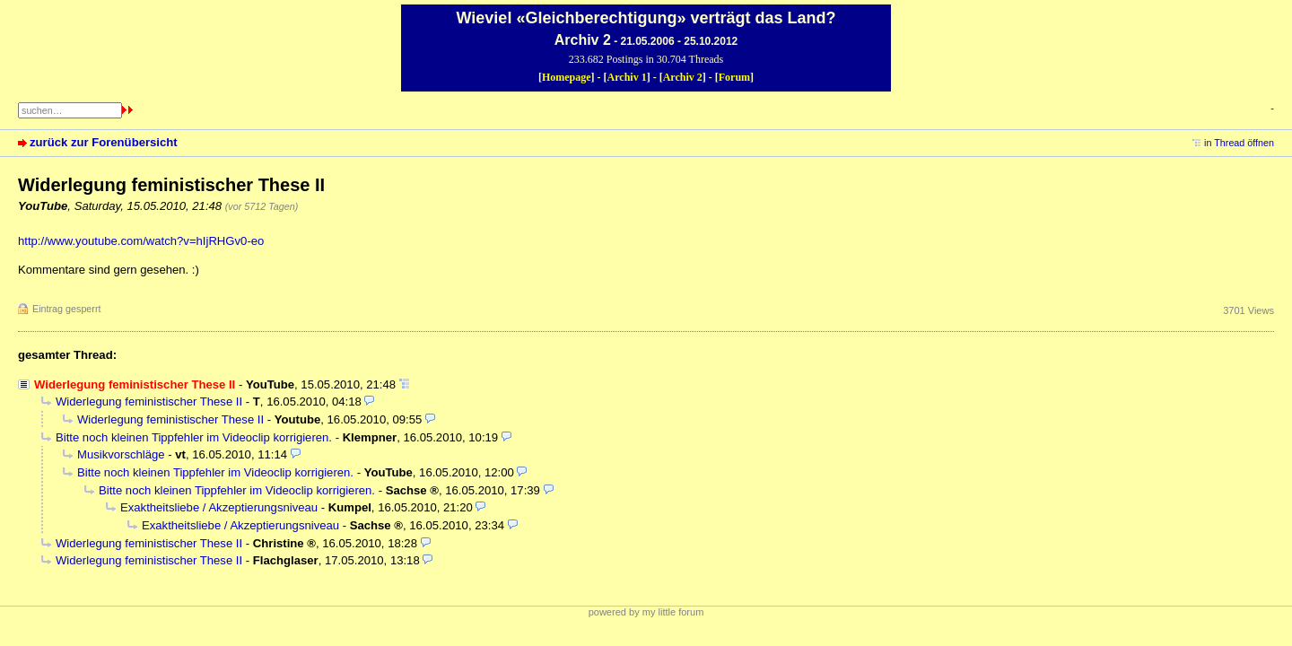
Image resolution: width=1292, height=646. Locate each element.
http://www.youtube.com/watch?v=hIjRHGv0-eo (141, 241)
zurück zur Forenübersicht (104, 142)
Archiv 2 (683, 77)
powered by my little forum (646, 612)
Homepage (566, 77)
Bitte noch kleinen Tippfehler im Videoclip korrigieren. (194, 437)
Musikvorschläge (121, 454)
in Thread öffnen (1239, 142)
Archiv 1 (627, 77)
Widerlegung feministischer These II (149, 401)
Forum (734, 77)
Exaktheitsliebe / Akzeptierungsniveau (219, 507)
